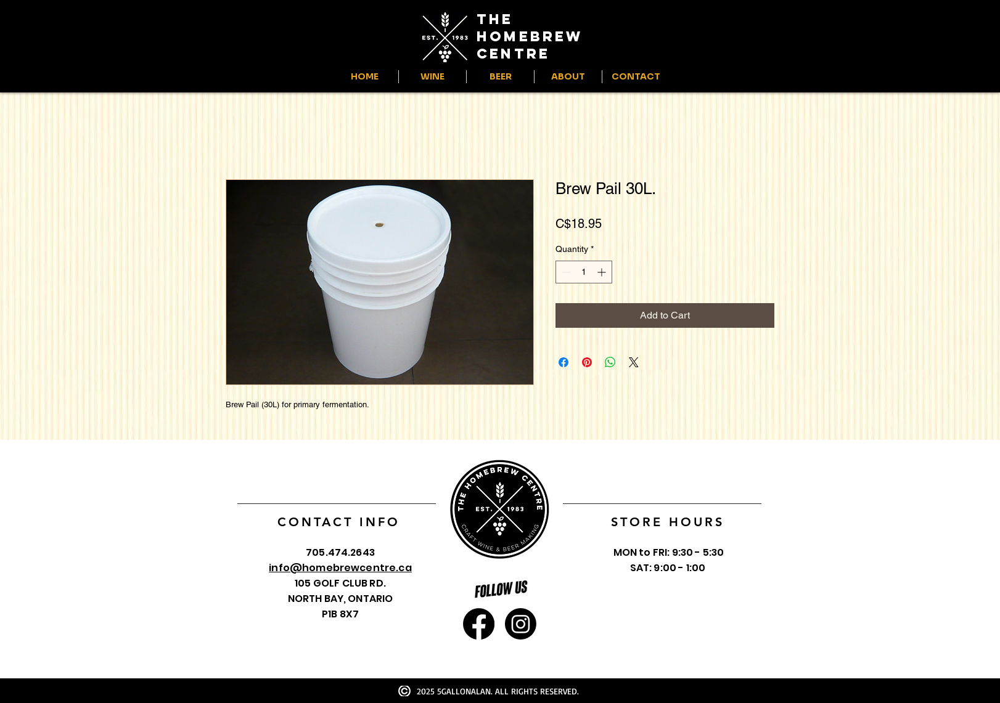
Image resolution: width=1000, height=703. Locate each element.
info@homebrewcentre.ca (340, 568)
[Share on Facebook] (563, 362)
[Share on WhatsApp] (610, 362)
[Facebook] (478, 624)
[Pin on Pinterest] (587, 362)
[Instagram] (520, 624)
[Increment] (602, 272)
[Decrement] (565, 272)
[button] (432, 76)
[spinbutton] (584, 272)
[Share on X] (633, 362)
